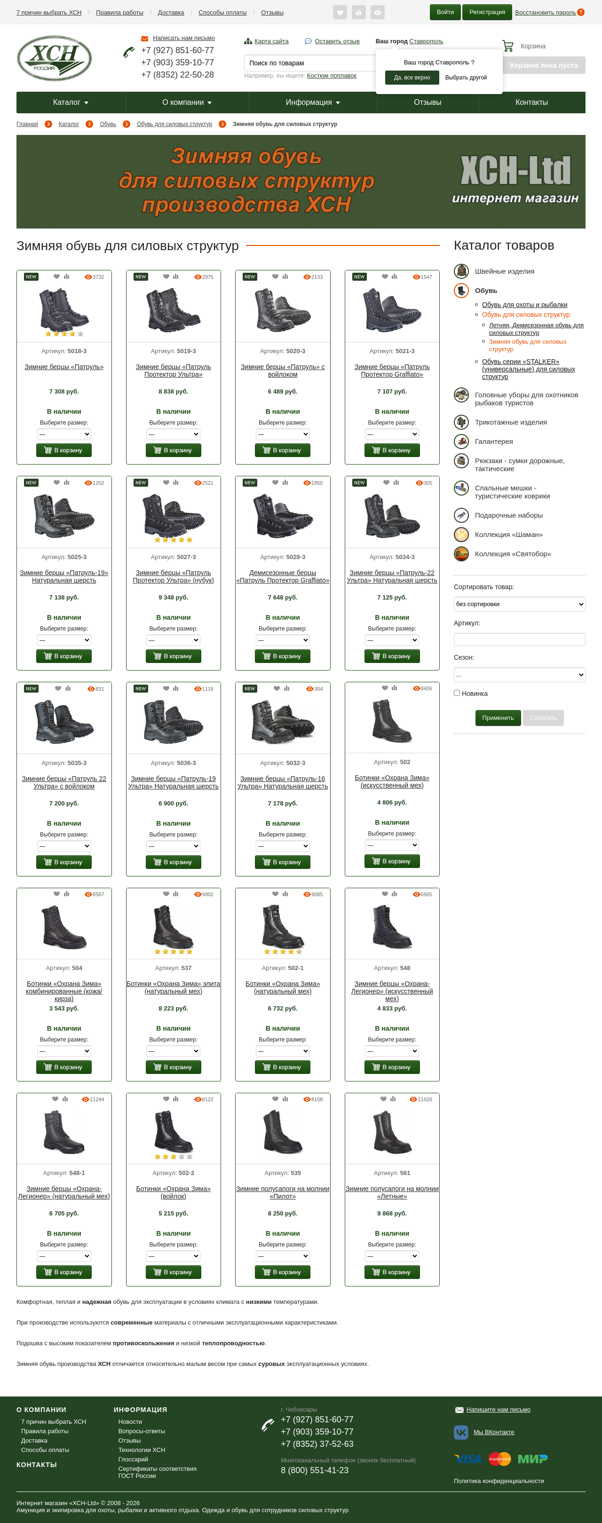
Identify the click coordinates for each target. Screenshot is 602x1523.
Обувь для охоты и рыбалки (525, 304)
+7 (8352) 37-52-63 (317, 1444)
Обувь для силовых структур (174, 124)
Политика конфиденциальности (499, 1480)
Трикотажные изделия (500, 422)
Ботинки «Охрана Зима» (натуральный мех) (283, 987)
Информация (313, 102)
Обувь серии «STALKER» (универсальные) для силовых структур (528, 369)
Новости (130, 1421)
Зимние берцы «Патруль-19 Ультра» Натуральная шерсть (173, 782)
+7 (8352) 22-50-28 (177, 74)
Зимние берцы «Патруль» (63, 367)
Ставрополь (427, 41)
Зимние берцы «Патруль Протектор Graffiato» (392, 370)
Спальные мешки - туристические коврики (502, 490)
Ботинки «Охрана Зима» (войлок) (173, 1192)
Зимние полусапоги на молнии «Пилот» (282, 1192)
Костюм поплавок (331, 75)
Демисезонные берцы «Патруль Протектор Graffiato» (282, 576)
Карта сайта (271, 41)
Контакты (531, 102)
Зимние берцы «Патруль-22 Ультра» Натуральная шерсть (392, 576)
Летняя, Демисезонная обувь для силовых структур (536, 329)
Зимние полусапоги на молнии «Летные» (392, 1192)
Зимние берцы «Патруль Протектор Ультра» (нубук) (173, 576)
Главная (27, 124)
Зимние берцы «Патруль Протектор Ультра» (173, 370)
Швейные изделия (494, 271)
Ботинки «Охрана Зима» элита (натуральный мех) (173, 987)
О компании (187, 102)
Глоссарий (133, 1459)
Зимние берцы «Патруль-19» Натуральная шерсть (64, 576)
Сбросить (543, 717)
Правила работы (119, 12)
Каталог (70, 102)
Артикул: (467, 623)
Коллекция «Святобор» (502, 553)
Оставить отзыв (337, 41)
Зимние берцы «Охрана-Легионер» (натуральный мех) (64, 1192)
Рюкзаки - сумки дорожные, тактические (509, 463)
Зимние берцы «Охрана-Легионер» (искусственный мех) (392, 991)
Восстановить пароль (545, 12)
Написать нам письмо (183, 37)
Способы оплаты (222, 12)
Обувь (108, 124)
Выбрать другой (466, 77)
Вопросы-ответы (142, 1431)
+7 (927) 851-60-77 (177, 50)
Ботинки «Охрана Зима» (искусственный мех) (392, 781)
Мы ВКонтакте (494, 1432)
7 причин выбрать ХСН (48, 12)
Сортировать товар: (484, 587)
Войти (445, 12)
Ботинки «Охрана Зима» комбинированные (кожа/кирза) (64, 991)
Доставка (171, 12)
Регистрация (487, 12)
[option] (64, 311)
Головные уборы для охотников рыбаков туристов (516, 397)
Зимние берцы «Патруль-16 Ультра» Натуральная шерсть (283, 782)
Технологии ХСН (142, 1449)
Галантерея (483, 441)
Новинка (471, 693)
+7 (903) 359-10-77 (177, 62)
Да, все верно (412, 77)
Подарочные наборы (498, 515)
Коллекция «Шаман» (498, 534)
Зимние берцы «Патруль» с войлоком (283, 370)
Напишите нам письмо (499, 1409)
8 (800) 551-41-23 (315, 1470)
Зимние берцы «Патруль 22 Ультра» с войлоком (64, 782)
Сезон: (464, 657)
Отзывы (272, 12)
